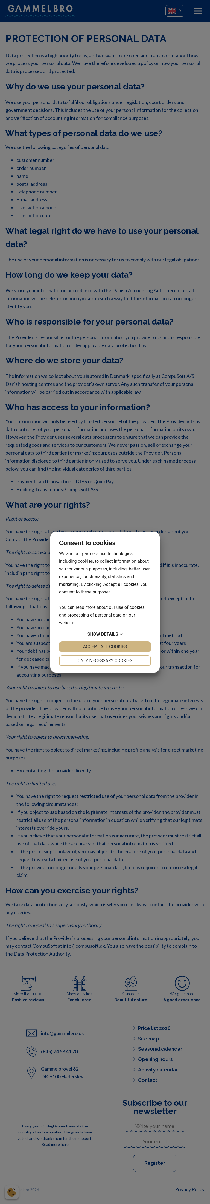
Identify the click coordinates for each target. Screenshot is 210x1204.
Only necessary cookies (105, 660)
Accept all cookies (105, 646)
